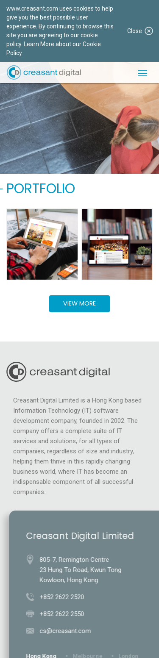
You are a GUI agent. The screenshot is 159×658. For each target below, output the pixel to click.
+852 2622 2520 (63, 597)
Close (140, 31)
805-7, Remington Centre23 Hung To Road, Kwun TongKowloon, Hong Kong (82, 570)
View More (79, 303)
